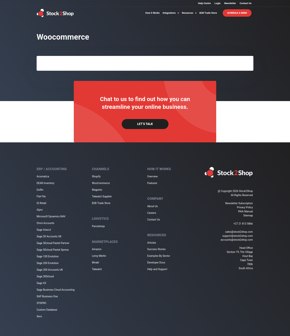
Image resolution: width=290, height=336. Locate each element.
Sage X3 (41, 283)
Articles (151, 242)
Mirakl (95, 262)
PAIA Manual (245, 211)
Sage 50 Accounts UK (49, 236)
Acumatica (43, 176)
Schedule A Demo (237, 13)
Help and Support (157, 269)
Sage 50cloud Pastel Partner (53, 243)
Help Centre (204, 3)
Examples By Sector (158, 255)
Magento (97, 189)
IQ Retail (41, 203)
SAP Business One (47, 296)
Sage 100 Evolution (48, 256)
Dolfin (40, 189)
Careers (151, 212)
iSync (40, 209)
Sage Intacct (44, 229)
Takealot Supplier (102, 196)
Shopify (96, 176)
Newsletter (230, 3)
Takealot (97, 269)
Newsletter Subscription (239, 203)
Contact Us (246, 3)
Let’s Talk (145, 124)
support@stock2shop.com (237, 235)
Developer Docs (156, 262)
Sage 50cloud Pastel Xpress (53, 249)
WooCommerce (101, 183)
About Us (152, 206)
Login (218, 3)
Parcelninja (98, 226)
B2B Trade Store (208, 12)
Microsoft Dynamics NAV (51, 216)
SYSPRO (41, 303)
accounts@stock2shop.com (237, 239)
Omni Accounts (45, 223)
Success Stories (156, 249)
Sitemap (248, 215)
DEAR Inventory (45, 183)
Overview (152, 176)
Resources (189, 12)
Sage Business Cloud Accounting (56, 289)
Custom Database (47, 309)
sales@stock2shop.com (239, 231)
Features (152, 183)
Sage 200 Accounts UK (50, 269)
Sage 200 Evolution (48, 263)
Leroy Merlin (99, 255)
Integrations (171, 12)
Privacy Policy (245, 207)
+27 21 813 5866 (243, 223)
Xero (39, 316)
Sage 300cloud (45, 276)
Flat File (41, 196)
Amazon (97, 249)
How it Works (152, 12)
